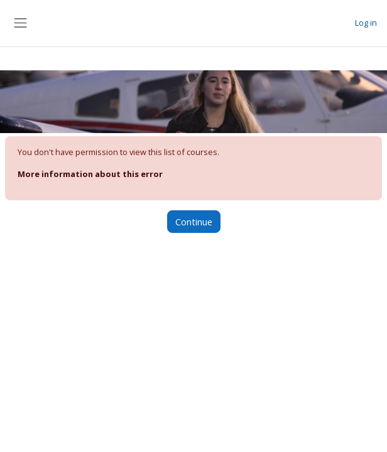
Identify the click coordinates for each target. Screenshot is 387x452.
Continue (193, 221)
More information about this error (90, 174)
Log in (366, 22)
